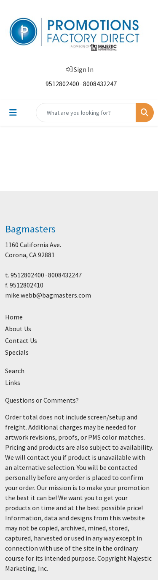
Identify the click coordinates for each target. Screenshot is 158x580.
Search (14, 370)
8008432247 (100, 83)
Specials (17, 352)
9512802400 (62, 83)
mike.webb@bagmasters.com (48, 295)
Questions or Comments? (42, 400)
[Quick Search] (86, 112)
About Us (18, 328)
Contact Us (21, 340)
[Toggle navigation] (13, 113)
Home (14, 317)
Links (12, 382)
